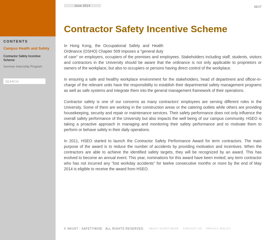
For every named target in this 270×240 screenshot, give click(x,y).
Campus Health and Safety (26, 48)
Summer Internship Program (22, 66)
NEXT (258, 6)
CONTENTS (15, 41)
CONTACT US (192, 228)
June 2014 (82, 5)
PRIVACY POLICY (218, 228)
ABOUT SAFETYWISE (163, 228)
